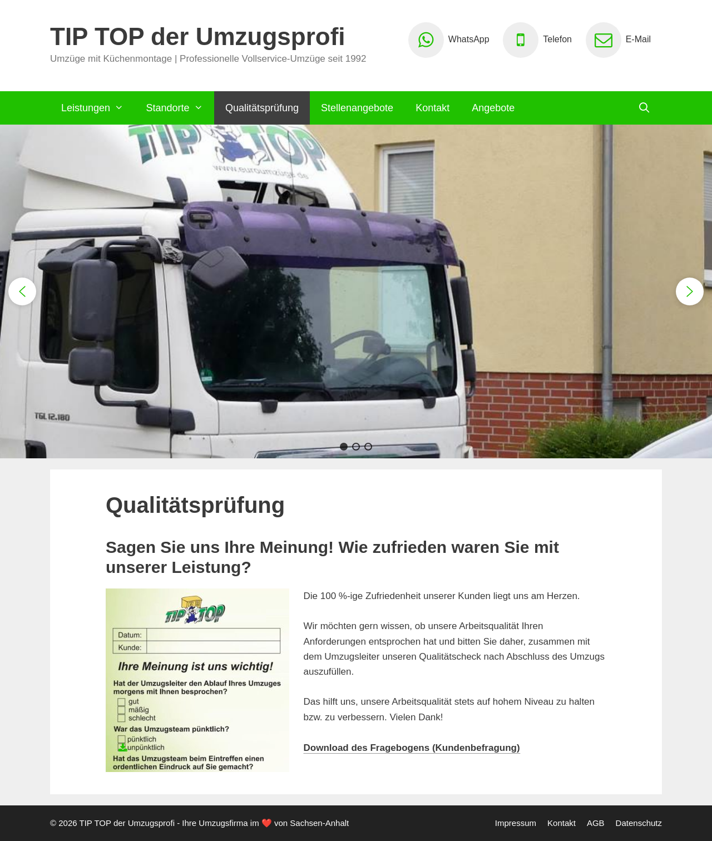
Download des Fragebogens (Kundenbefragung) (412, 748)
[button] (22, 291)
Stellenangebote (357, 107)
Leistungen (98, 108)
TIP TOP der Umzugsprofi (197, 36)
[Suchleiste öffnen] (644, 108)
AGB (596, 823)
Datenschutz (639, 823)
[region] (356, 291)
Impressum (515, 823)
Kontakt (432, 107)
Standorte (180, 108)
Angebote (493, 107)
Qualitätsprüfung (262, 107)
